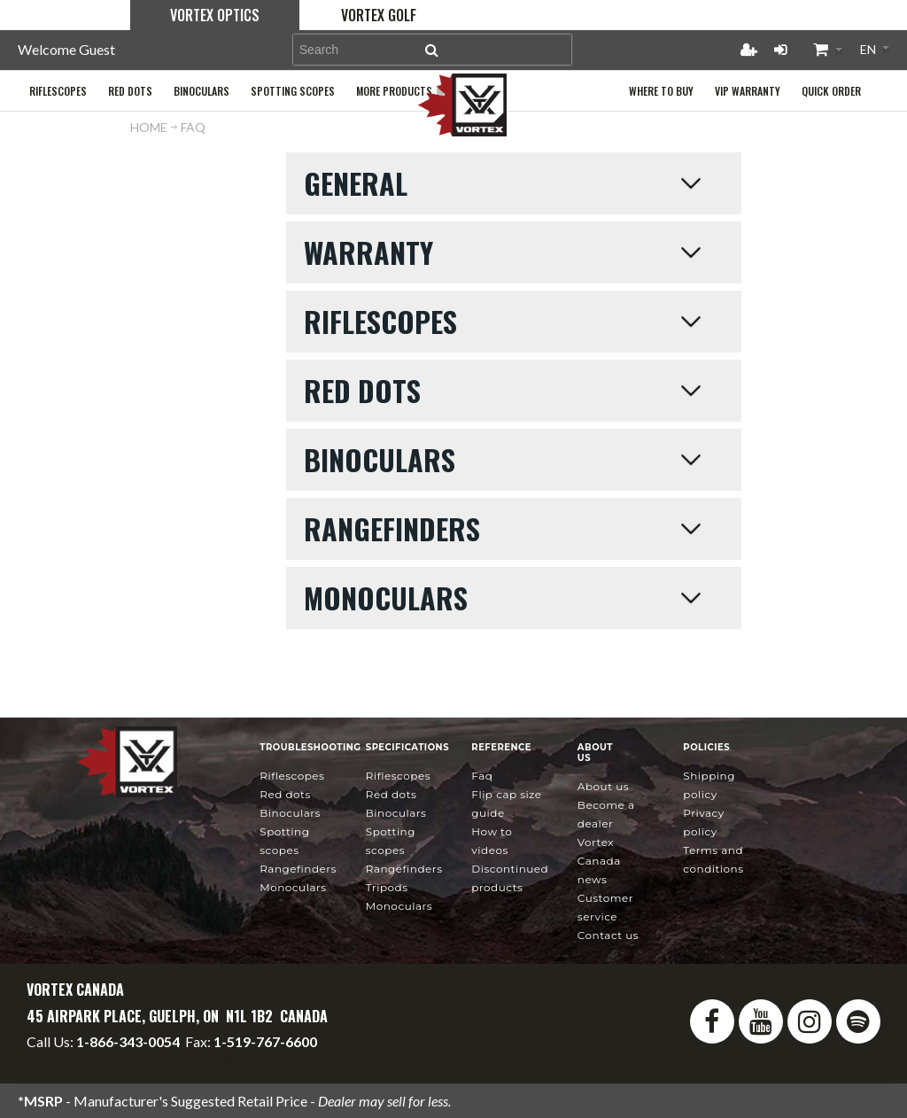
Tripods (387, 887)
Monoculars (293, 887)
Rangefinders (298, 868)
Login (780, 50)
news (599, 860)
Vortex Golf (378, 15)
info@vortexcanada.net (97, 1057)
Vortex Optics (215, 15)
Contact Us (608, 935)
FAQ (481, 775)
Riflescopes (292, 775)
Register (748, 50)
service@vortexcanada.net (259, 1057)
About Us (603, 786)
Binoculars (290, 812)
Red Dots (285, 794)
